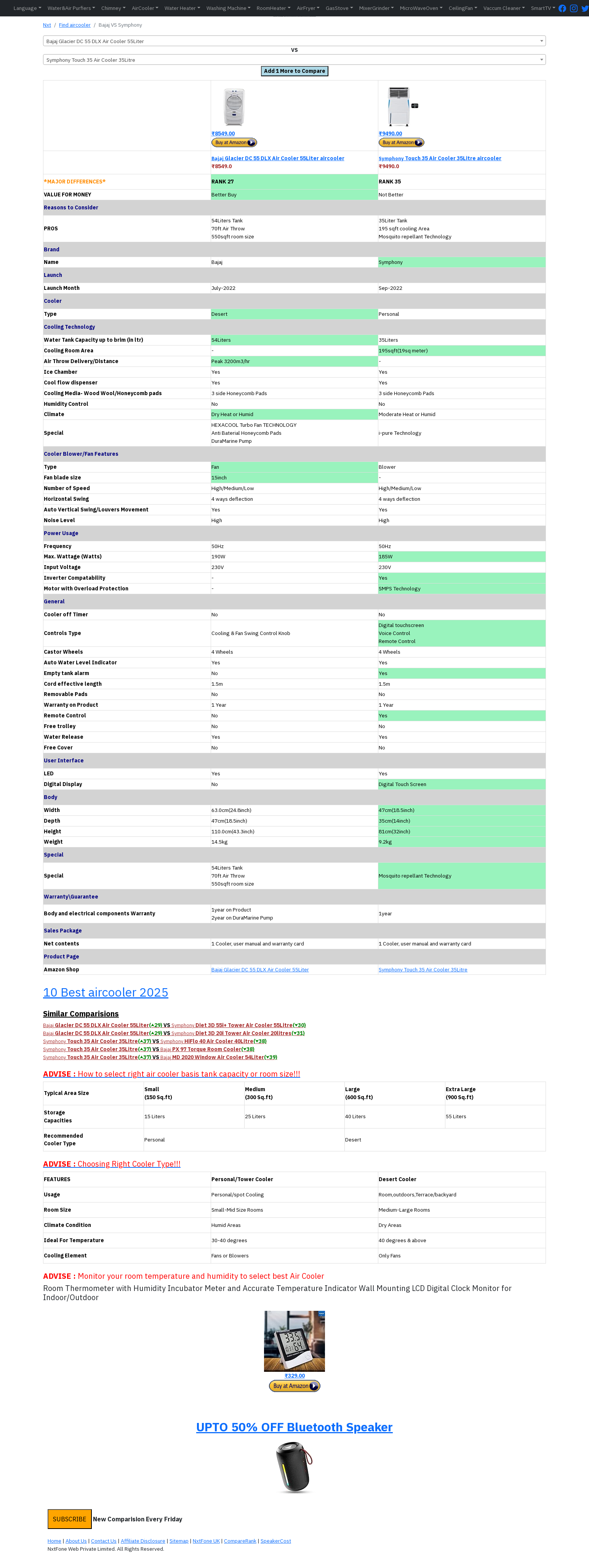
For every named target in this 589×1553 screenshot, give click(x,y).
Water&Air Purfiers (69, 8)
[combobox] (294, 40)
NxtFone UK (206, 1540)
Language (25, 8)
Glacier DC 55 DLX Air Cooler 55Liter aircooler (277, 158)
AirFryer (306, 8)
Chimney (111, 8)
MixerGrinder (374, 8)
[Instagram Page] (575, 8)
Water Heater (180, 8)
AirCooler (143, 8)
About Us (76, 1540)
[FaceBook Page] (564, 8)
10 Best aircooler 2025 (105, 992)
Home (54, 1540)
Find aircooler (75, 24)
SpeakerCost (276, 1540)
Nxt (47, 24)
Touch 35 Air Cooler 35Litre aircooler (440, 158)
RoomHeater (271, 8)
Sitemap (179, 1540)
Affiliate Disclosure (143, 1540)
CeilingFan (461, 8)
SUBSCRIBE (69, 1519)
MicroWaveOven (419, 8)
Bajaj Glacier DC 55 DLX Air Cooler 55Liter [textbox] (95, 41)
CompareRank (240, 1540)
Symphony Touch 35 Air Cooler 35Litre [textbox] (90, 59)
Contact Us (104, 1540)
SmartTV (541, 8)
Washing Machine (226, 8)
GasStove (337, 8)
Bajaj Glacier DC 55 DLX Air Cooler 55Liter (260, 969)
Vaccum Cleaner (502, 8)
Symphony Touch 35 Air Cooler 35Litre (423, 969)
